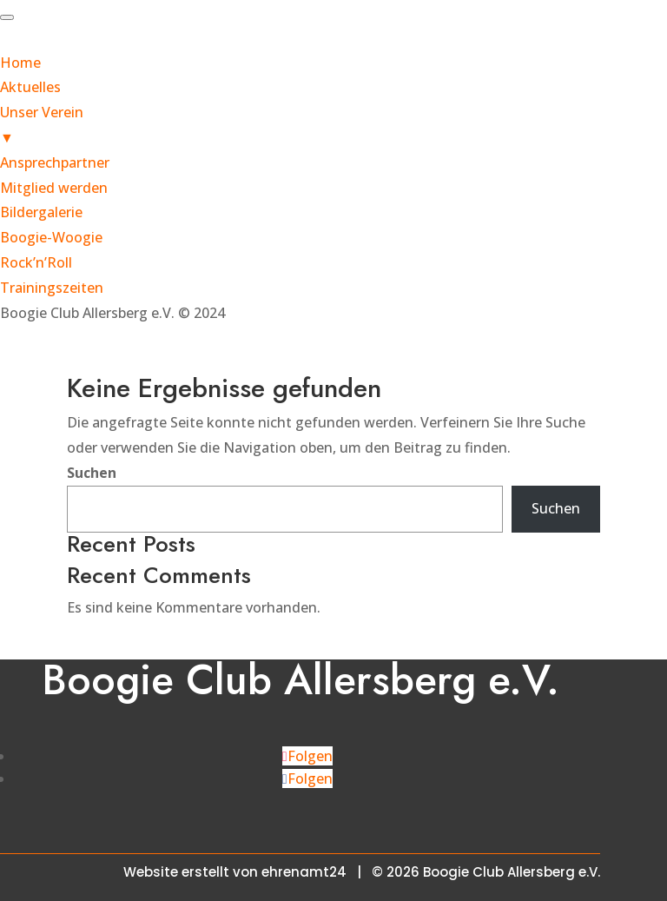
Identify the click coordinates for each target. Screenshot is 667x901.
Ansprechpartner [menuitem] (54, 162)
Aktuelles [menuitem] (30, 86)
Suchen (91, 472)
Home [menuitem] (20, 62)
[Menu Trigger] (7, 17)
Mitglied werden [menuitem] (54, 187)
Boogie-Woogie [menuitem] (51, 237)
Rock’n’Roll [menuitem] (36, 262)
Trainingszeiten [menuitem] (51, 287)
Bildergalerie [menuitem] (41, 212)
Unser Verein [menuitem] (333, 126)
